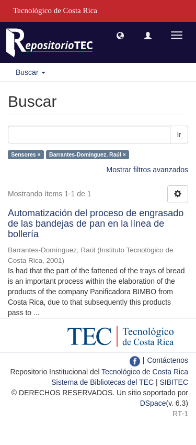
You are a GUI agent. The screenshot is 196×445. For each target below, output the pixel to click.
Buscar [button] (30, 72)
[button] (120, 35)
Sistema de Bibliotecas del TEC (102, 382)
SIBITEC (174, 382)
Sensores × (25, 154)
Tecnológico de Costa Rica (144, 372)
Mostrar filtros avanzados (147, 169)
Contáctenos (167, 360)
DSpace (153, 403)
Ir (179, 134)
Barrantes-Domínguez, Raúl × (87, 154)
